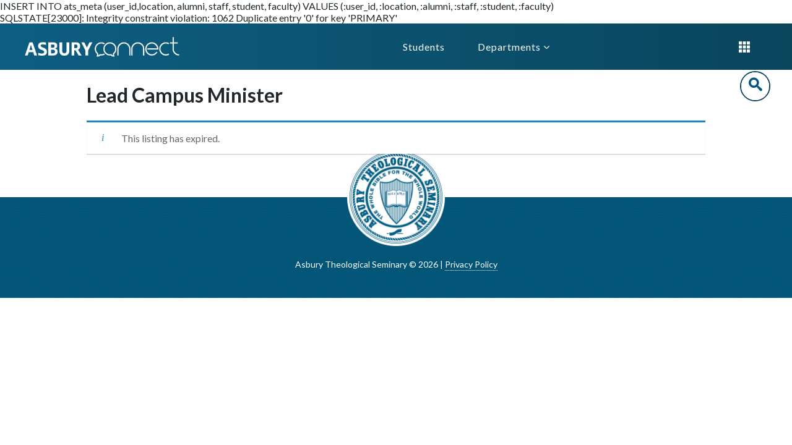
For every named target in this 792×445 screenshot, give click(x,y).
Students (424, 47)
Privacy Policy (471, 264)
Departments (514, 47)
